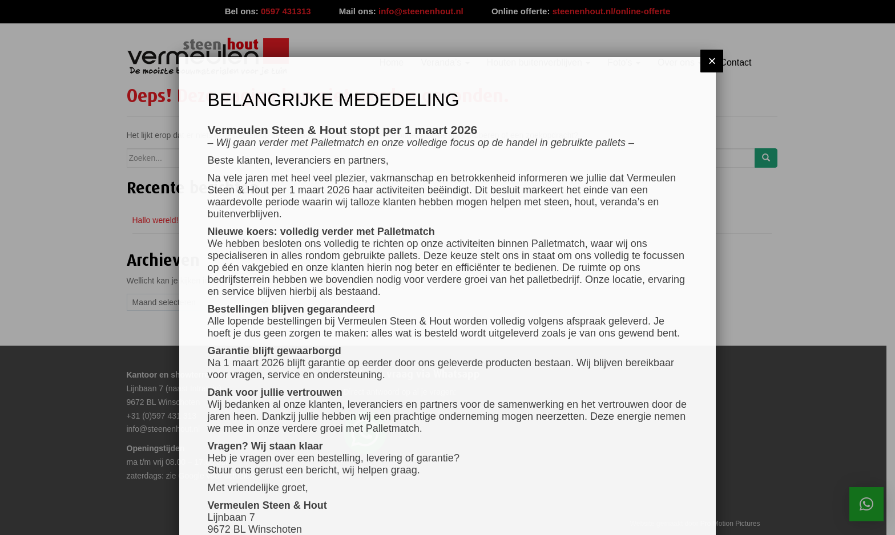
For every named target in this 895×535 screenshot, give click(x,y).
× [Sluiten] (712, 60)
